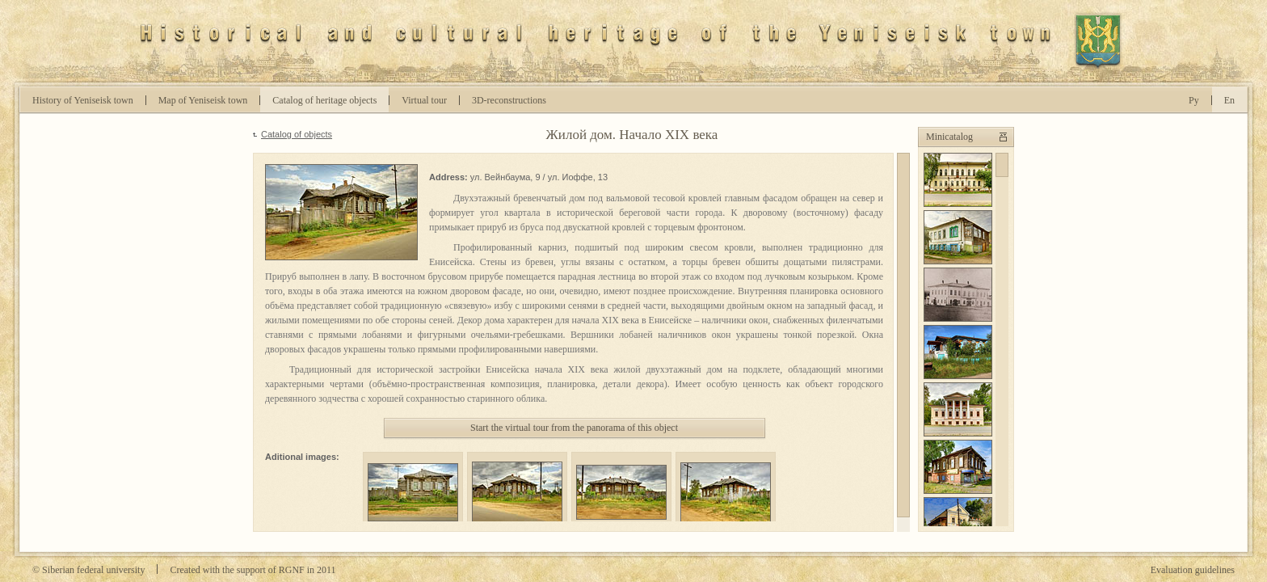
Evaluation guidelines (1193, 570)
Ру (1194, 100)
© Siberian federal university (88, 570)
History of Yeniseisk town (82, 100)
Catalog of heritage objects (324, 100)
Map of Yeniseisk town (203, 100)
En (1229, 100)
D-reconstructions (509, 100)
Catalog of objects (296, 134)
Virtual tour (424, 100)
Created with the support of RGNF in (252, 570)
